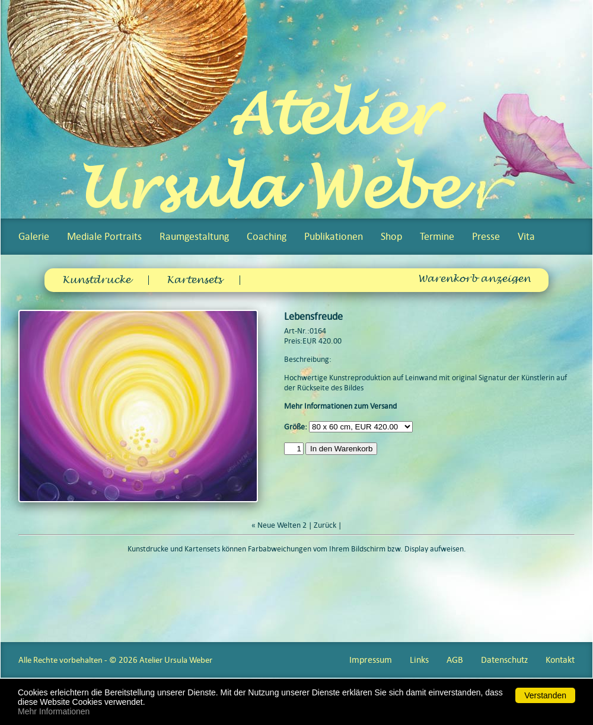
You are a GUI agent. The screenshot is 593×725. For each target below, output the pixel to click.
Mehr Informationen (54, 711)
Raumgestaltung (194, 236)
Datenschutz (504, 659)
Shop (391, 236)
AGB (455, 659)
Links (419, 659)
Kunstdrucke (96, 280)
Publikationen (333, 236)
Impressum (370, 659)
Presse (486, 236)
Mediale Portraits (104, 236)
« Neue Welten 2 (279, 525)
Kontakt (560, 659)
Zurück (325, 525)
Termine (437, 236)
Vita (526, 236)
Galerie (33, 236)
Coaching (266, 236)
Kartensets (194, 280)
